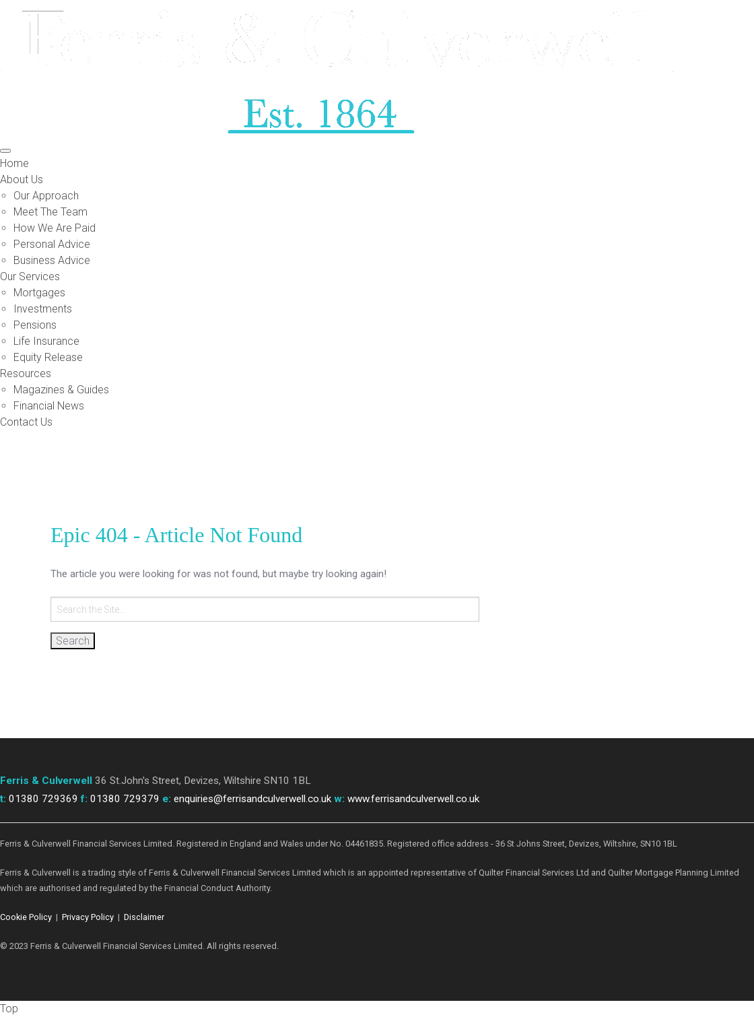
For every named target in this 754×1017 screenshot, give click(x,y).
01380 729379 (125, 799)
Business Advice (51, 260)
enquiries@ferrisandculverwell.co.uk (252, 799)
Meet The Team (50, 211)
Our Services (30, 276)
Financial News (48, 405)
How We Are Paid (54, 228)
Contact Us (26, 422)
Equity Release (48, 357)
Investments (42, 308)
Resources (25, 373)
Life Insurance (46, 341)
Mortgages (39, 292)
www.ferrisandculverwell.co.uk (413, 799)
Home (14, 163)
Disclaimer (144, 917)
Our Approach (46, 195)
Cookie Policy (26, 917)
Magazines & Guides (61, 389)
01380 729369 (43, 799)
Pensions (35, 325)
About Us (21, 179)
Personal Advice (51, 244)
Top (9, 1008)
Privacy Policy (88, 917)
